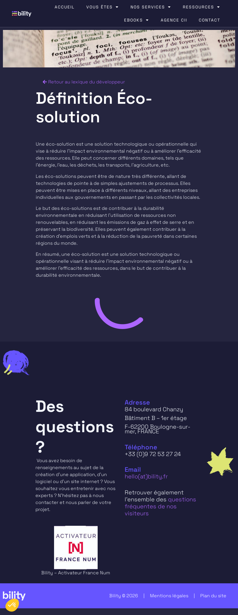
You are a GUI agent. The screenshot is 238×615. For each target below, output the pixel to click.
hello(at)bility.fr (146, 476)
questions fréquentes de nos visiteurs (160, 506)
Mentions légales (169, 596)
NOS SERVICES (150, 7)
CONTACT (209, 20)
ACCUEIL (65, 7)
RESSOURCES (201, 7)
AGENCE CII (174, 20)
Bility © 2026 (123, 596)
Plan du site (213, 596)
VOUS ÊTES (102, 7)
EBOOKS (136, 20)
